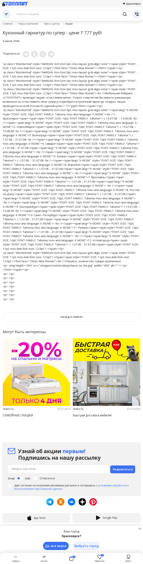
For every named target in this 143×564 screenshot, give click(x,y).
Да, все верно (55, 546)
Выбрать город (86, 546)
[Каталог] (6, 14)
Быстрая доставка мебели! (92, 415)
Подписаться (123, 468)
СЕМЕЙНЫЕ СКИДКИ (18, 415)
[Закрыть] (140, 528)
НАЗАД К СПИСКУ (72, 317)
